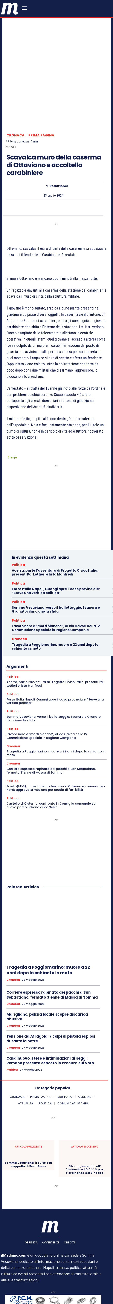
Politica (18, 522)
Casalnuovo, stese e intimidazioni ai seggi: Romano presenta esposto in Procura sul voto (50, 1018)
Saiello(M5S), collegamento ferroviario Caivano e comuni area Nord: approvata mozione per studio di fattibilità (55, 745)
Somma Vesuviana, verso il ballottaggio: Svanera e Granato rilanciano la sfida (56, 567)
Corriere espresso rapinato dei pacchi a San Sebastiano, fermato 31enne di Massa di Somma (51, 728)
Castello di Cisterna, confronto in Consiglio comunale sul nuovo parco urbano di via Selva (51, 763)
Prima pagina (41, 92)
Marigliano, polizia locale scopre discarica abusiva (47, 974)
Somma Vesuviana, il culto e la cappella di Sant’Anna (28, 1121)
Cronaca (15, 92)
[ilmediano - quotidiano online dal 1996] (9, 8)
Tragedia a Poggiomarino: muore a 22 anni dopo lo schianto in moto (55, 604)
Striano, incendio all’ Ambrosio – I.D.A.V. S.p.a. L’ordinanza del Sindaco (85, 1127)
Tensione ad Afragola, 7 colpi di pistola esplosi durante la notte (50, 996)
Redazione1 (59, 143)
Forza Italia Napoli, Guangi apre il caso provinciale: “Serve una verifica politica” (56, 548)
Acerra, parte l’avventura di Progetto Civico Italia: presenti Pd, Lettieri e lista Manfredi (55, 529)
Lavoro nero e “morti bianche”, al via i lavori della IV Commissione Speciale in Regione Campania (56, 585)
